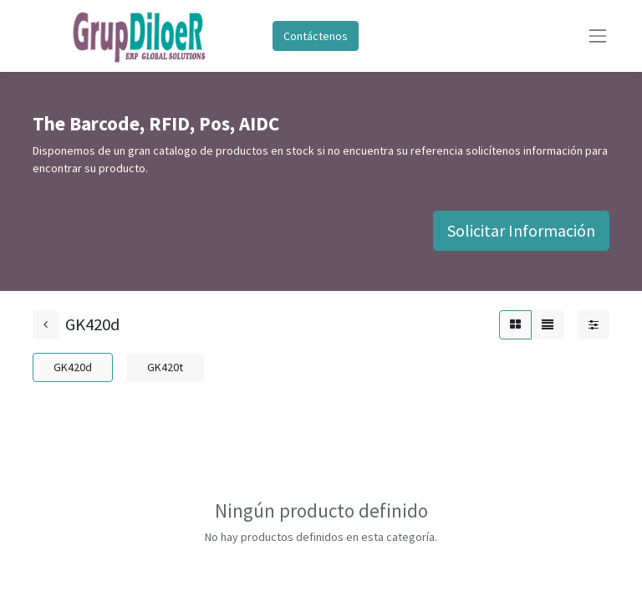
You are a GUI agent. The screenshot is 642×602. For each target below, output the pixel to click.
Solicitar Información (521, 230)
